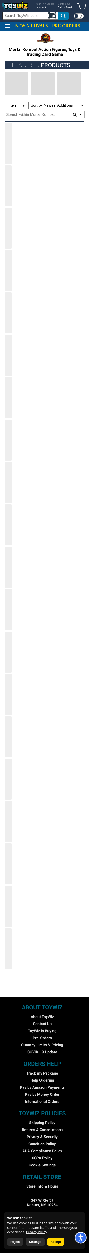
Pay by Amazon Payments (42, 1087)
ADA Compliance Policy (42, 1151)
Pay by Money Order (42, 1094)
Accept (56, 1242)
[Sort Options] (56, 105)
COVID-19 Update (42, 1052)
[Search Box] (30, 16)
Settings (35, 1242)
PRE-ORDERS (66, 26)
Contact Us (42, 1024)
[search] (35, 16)
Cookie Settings (42, 1165)
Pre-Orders (42, 1038)
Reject (15, 1242)
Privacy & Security (42, 1137)
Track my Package (42, 1073)
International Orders (42, 1101)
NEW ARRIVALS (31, 26)
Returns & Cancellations (42, 1129)
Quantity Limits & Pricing (42, 1045)
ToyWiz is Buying (42, 1031)
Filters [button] (15, 105)
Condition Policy (42, 1144)
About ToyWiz (42, 1016)
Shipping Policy (42, 1122)
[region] (44, 11)
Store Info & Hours (42, 1186)
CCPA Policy (42, 1158)
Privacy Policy (36, 1232)
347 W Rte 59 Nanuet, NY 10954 (42, 1202)
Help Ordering (42, 1080)
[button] (83, 6)
